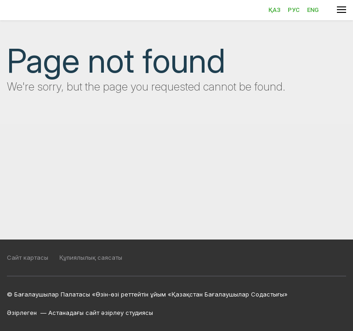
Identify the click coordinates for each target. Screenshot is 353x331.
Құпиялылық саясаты (90, 257)
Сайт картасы (27, 257)
